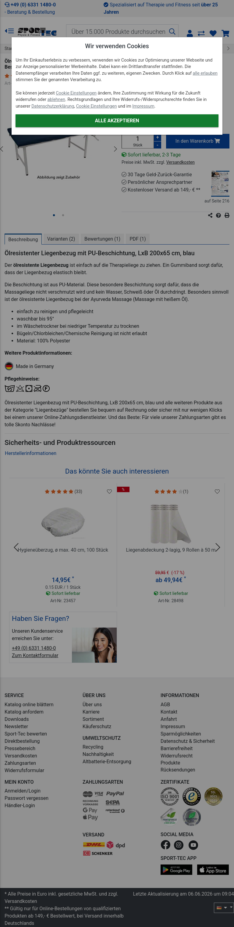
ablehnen (57, 99)
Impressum (143, 106)
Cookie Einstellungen (76, 93)
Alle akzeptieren (117, 120)
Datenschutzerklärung (52, 106)
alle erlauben (205, 73)
